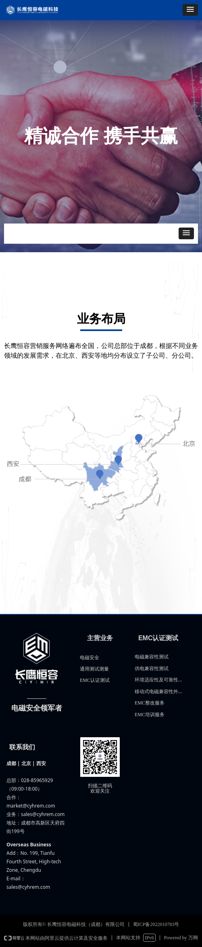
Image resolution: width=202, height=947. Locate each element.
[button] (190, 10)
